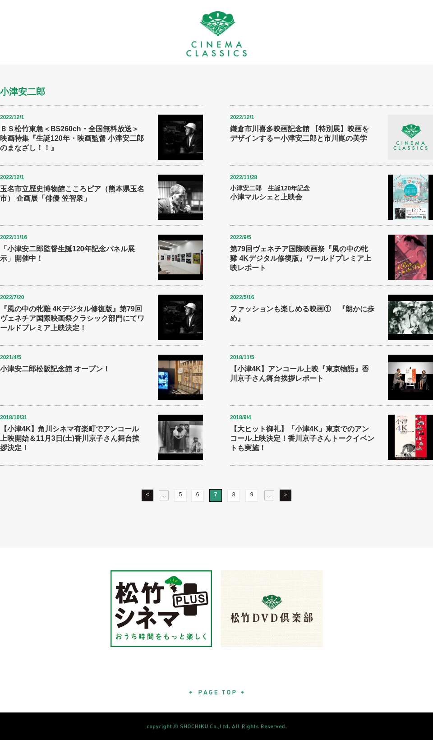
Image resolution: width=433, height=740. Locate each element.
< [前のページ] (147, 494)
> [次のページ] (285, 494)
